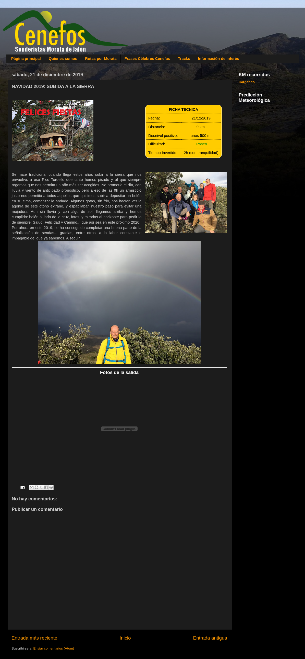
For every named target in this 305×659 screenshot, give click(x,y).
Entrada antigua (210, 638)
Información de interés (218, 58)
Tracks (184, 58)
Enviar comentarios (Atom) (53, 648)
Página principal (26, 58)
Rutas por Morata (100, 58)
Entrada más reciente (34, 638)
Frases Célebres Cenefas (147, 58)
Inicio (125, 638)
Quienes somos (63, 58)
